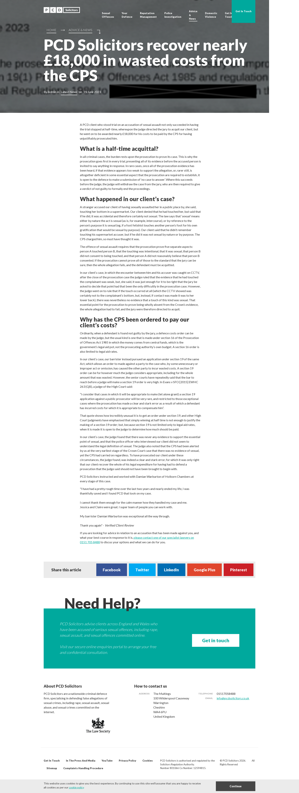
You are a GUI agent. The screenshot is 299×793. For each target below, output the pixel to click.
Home (51, 30)
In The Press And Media (80, 760)
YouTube (107, 760)
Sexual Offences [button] (108, 15)
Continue (236, 786)
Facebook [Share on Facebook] (112, 569)
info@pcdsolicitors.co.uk (233, 698)
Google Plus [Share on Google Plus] (204, 569)
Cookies (147, 760)
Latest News (69, 92)
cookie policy (76, 787)
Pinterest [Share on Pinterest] (238, 569)
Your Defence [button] (127, 15)
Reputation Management (148, 15)
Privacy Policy (127, 760)
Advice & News (193, 15)
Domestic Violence (211, 15)
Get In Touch (229, 15)
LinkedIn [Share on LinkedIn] (171, 569)
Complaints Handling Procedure (83, 768)
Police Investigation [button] (172, 15)
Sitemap (52, 768)
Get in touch (215, 640)
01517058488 (226, 693)
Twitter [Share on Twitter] (142, 569)
